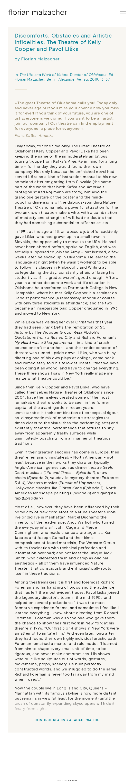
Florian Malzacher (37, 12)
